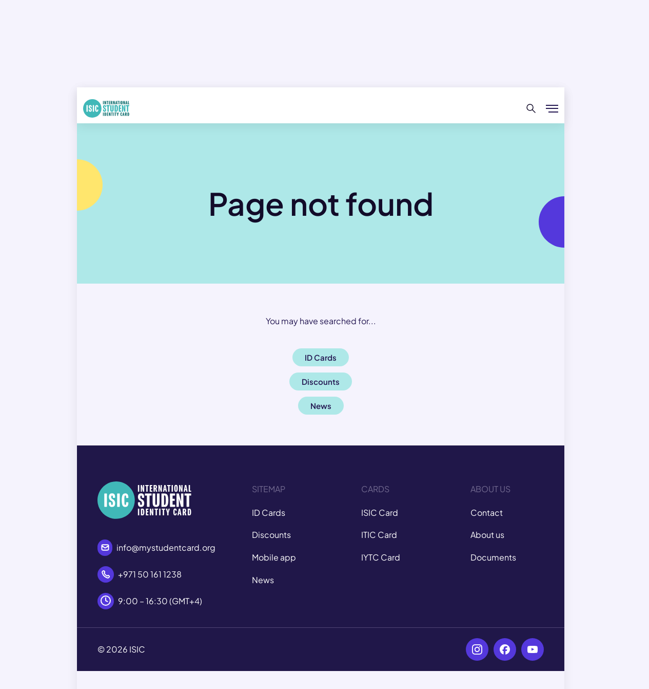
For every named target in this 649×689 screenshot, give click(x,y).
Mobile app (274, 557)
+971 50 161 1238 (150, 574)
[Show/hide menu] (552, 108)
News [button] (320, 406)
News (263, 579)
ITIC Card (379, 534)
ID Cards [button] (321, 357)
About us (487, 534)
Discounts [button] (321, 381)
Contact (486, 512)
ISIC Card (379, 512)
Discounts (271, 534)
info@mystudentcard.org (165, 547)
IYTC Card (380, 557)
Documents (493, 557)
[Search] (531, 108)
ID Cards (268, 512)
